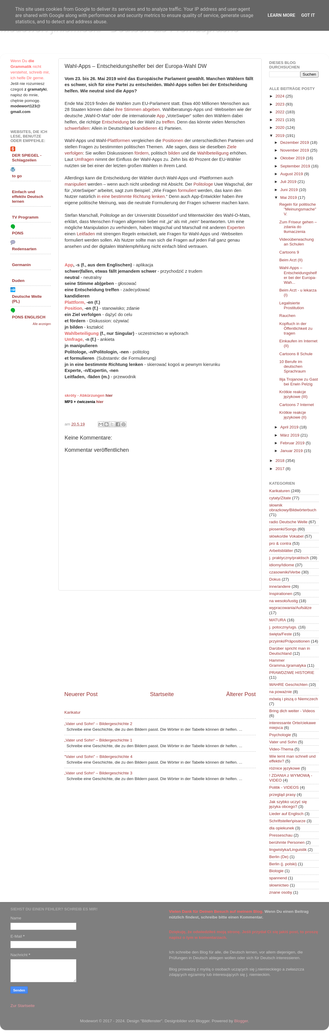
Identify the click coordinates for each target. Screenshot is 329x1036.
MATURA (277, 620)
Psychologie (280, 735)
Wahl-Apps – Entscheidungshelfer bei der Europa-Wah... (298, 275)
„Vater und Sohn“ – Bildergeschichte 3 (98, 773)
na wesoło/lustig (283, 601)
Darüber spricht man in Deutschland (289, 650)
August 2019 (292, 174)
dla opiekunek (281, 828)
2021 (280, 120)
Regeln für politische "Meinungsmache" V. (297, 209)
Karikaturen (279, 491)
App (160, 115)
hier (109, 395)
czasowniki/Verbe (284, 572)
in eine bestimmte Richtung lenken (131, 196)
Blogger (241, 1021)
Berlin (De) (279, 857)
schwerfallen (77, 128)
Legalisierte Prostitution (291, 305)
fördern (142, 153)
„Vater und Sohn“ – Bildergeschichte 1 (98, 740)
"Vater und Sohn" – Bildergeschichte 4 (98, 756)
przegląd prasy (282, 794)
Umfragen (84, 159)
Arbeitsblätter (281, 550)
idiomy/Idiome (281, 565)
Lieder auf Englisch (286, 813)
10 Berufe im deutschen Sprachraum (292, 366)
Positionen (172, 140)
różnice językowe (284, 768)
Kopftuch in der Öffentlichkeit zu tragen (296, 328)
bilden (174, 153)
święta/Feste (280, 634)
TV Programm (25, 217)
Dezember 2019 (295, 142)
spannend (278, 878)
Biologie (276, 871)
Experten (236, 227)
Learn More (281, 15)
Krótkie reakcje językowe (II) (293, 414)
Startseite (162, 694)
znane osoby (280, 892)
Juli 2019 (289, 181)
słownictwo (279, 885)
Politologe (203, 184)
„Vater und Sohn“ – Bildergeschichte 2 (98, 723)
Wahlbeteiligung (213, 153)
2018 (280, 460)
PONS (17, 233)
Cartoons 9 (289, 252)
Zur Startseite (22, 1005)
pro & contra (280, 543)
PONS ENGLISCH (28, 317)
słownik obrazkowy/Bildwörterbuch (292, 507)
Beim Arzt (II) (291, 260)
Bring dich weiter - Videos (292, 711)
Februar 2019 (293, 443)
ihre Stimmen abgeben (137, 109)
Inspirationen (280, 593)
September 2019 (295, 166)
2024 (280, 96)
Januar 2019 (292, 450)
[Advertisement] (160, 640)
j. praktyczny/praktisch (289, 558)
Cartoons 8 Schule (296, 354)
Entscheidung (115, 122)
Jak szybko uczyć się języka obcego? (288, 804)
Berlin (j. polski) (283, 864)
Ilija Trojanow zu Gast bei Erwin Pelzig (298, 381)
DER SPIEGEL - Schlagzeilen (27, 157)
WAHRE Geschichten (288, 684)
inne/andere (279, 586)
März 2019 (290, 435)
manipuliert (75, 184)
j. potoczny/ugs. (283, 627)
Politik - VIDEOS (284, 787)
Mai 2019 (289, 197)
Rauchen (287, 315)
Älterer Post (241, 694)
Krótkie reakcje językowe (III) (293, 394)
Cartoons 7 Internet (296, 404)
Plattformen (118, 140)
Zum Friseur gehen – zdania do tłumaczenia (298, 227)
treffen (168, 122)
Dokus (275, 579)
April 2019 (290, 427)
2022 (280, 112)
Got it (308, 15)
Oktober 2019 (293, 158)
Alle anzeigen (42, 324)
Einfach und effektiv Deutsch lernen (27, 197)
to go (17, 176)
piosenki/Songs (283, 529)
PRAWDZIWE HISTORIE (291, 672)
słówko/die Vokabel (286, 536)
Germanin (21, 265)
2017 (280, 468)
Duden (18, 280)
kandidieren (145, 128)
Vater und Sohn (283, 742)
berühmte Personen (287, 842)
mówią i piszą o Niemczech (293, 699)
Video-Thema (281, 749)
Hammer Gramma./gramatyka (287, 662)
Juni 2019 (289, 189)
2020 (280, 127)
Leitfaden (86, 233)
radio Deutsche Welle (288, 522)
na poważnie (280, 691)
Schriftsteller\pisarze (287, 821)
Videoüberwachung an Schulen (296, 241)
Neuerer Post (81, 694)
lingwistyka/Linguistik (288, 849)
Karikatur (72, 712)
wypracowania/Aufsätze (290, 607)
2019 (280, 135)
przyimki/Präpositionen (289, 641)
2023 (280, 104)
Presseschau (281, 835)
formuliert (187, 190)
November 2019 (295, 150)
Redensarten (24, 249)
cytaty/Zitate (280, 498)
